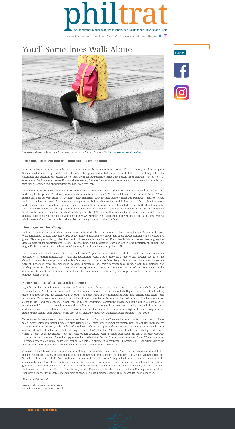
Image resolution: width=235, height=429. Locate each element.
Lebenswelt (87, 36)
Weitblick (99, 36)
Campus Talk (73, 36)
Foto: (139, 152)
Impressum (33, 409)
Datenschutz (50, 409)
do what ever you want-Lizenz (123, 152)
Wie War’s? (111, 36)
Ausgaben (129, 36)
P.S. (121, 36)
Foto (87, 152)
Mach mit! (152, 36)
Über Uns (141, 36)
